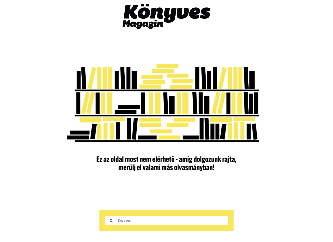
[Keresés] (172, 220)
